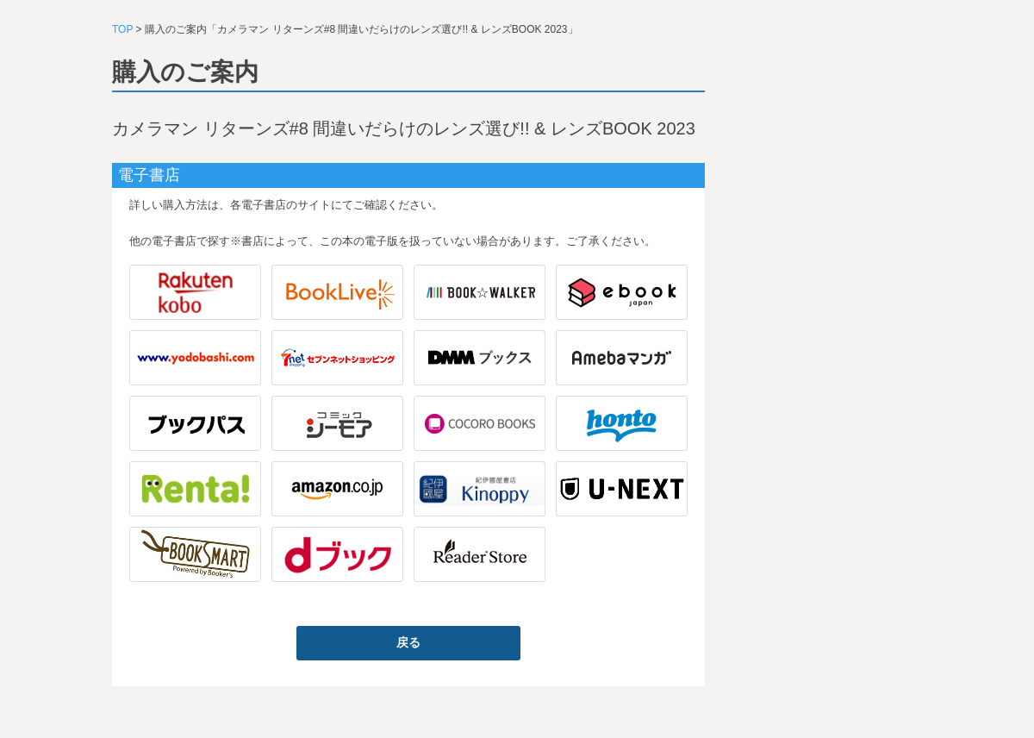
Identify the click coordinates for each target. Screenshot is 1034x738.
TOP (122, 29)
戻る (408, 642)
